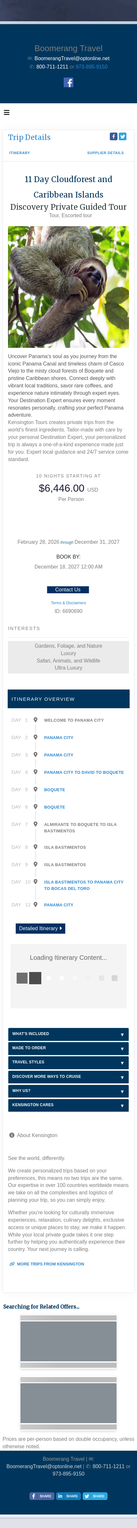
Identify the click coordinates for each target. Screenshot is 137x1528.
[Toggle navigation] (7, 114)
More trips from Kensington (47, 1264)
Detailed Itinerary (40, 928)
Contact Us (67, 589)
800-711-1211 (109, 1466)
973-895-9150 (92, 66)
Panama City (58, 737)
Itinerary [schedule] (19, 153)
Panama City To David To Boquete (84, 772)
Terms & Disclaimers (68, 603)
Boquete (54, 789)
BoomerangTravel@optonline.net (43, 1466)
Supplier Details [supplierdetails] (105, 153)
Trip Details (29, 137)
